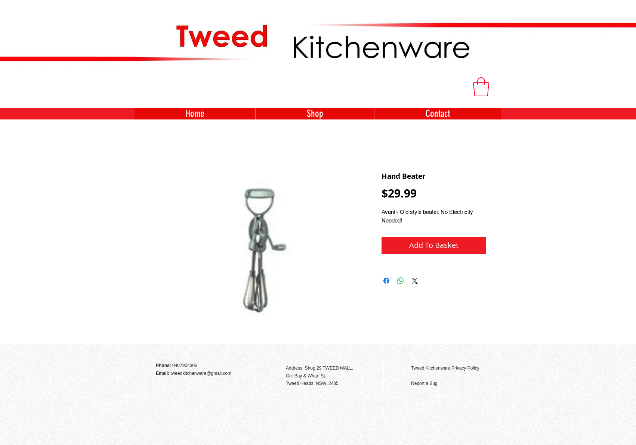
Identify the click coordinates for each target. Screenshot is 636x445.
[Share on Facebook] (386, 280)
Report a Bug (424, 383)
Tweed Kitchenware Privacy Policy (445, 368)
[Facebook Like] (480, 352)
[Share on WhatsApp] (400, 280)
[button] (481, 86)
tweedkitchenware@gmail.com (200, 373)
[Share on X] (414, 280)
